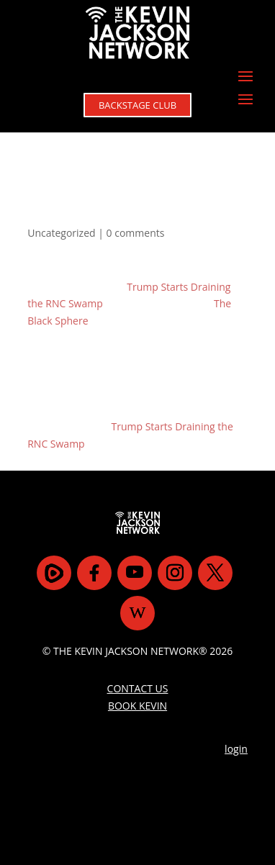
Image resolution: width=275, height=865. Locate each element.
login (236, 749)
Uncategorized (61, 233)
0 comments (136, 233)
